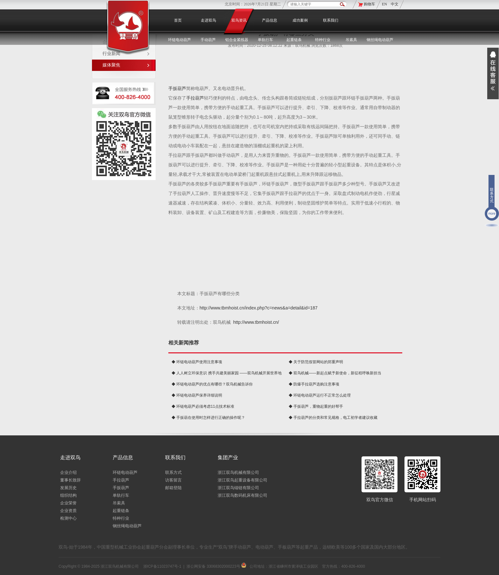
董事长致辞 (70, 480)
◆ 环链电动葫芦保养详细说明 (197, 395)
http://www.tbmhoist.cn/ (256, 322)
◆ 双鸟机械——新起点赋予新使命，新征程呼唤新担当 (335, 373)
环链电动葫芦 (125, 472)
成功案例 (300, 20)
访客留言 (173, 480)
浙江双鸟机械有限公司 (238, 472)
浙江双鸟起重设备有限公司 (242, 480)
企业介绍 (68, 472)
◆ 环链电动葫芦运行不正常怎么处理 (320, 395)
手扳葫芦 (177, 88)
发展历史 (68, 487)
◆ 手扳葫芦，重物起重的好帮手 (316, 406)
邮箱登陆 (173, 487)
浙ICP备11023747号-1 (162, 566)
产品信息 (269, 20)
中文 (394, 4)
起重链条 (121, 510)
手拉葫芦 (195, 97)
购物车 (369, 4)
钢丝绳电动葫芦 (380, 40)
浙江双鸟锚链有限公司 (238, 487)
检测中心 (68, 518)
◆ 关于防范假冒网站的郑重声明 (316, 362)
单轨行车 (121, 495)
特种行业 (121, 518)
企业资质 (68, 510)
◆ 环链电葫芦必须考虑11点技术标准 (203, 406)
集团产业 (228, 457)
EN (385, 4)
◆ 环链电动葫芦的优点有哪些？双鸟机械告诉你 (212, 384)
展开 (493, 73)
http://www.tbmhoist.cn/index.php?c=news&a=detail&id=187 (259, 307)
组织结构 (68, 495)
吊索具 (351, 40)
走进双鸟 (208, 20)
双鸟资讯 (239, 20)
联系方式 (173, 472)
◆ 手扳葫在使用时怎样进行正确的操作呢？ (208, 417)
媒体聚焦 (111, 65)
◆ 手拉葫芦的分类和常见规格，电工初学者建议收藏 (333, 417)
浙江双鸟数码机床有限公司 (242, 495)
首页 (178, 20)
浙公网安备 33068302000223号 (216, 566)
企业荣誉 (68, 503)
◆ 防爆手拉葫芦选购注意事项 (314, 384)
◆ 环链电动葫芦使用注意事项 (197, 362)
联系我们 (330, 20)
